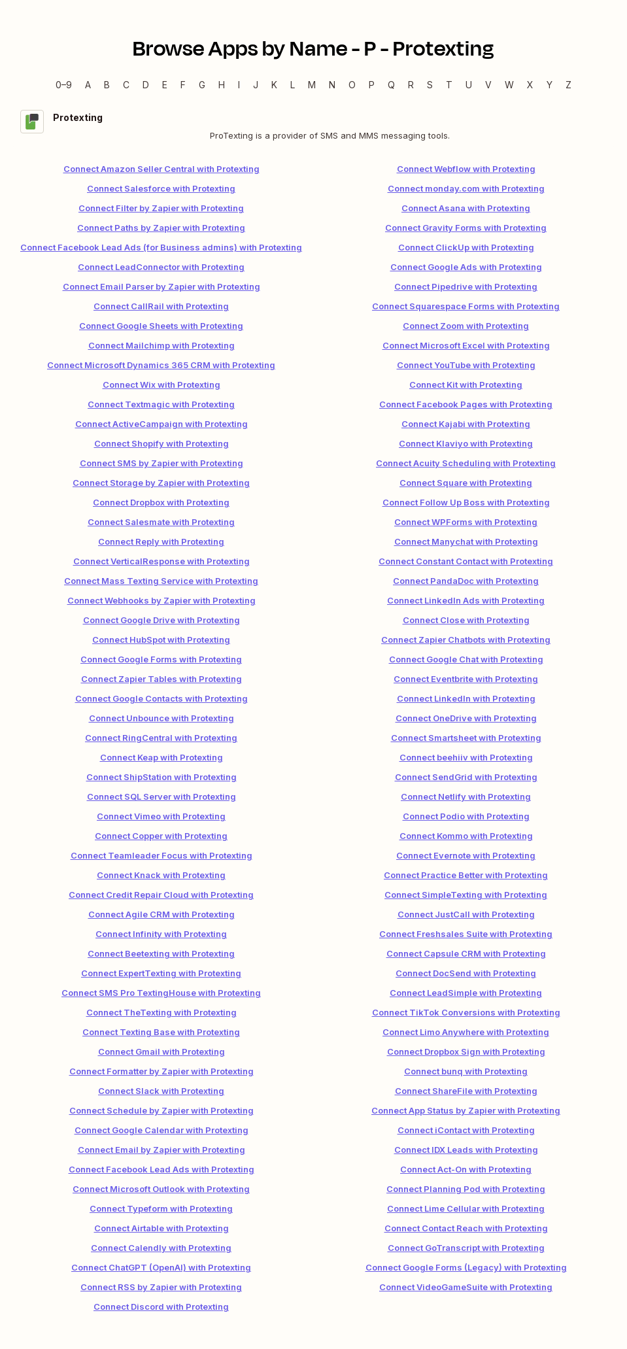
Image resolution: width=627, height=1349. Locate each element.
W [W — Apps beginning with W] (509, 84)
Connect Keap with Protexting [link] (161, 757)
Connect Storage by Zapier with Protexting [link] (161, 482)
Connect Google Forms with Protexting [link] (161, 659)
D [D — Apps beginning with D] (146, 84)
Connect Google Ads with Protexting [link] (466, 267)
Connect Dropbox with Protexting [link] (161, 502)
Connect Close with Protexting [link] (466, 620)
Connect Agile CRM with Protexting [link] (161, 914)
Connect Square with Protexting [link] (465, 482)
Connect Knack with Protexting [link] (161, 875)
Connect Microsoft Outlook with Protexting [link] (161, 1189)
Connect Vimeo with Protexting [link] (161, 816)
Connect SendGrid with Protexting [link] (466, 777)
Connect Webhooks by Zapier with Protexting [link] (161, 600)
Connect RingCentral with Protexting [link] (161, 737)
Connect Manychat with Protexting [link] (466, 541)
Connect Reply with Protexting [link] (161, 541)
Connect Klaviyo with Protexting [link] (466, 443)
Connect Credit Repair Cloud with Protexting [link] (161, 894)
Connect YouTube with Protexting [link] (466, 365)
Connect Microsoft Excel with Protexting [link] (466, 345)
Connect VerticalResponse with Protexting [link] (161, 561)
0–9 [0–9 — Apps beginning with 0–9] (64, 84)
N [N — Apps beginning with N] (332, 84)
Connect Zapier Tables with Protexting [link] (161, 679)
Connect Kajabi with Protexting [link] (465, 423)
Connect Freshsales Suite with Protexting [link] (465, 934)
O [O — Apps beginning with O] (352, 84)
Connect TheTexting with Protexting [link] (161, 1012)
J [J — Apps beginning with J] (255, 84)
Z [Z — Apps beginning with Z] (568, 84)
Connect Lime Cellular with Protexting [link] (466, 1208)
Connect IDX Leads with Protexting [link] (466, 1149)
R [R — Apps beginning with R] (411, 84)
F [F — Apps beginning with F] (183, 84)
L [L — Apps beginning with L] (292, 84)
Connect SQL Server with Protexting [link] (161, 796)
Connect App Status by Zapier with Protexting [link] (465, 1110)
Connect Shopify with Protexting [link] (161, 443)
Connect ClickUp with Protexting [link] (466, 247)
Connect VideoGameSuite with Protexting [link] (465, 1287)
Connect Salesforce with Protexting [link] (161, 188)
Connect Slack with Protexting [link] (161, 1090)
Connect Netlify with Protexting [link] (466, 796)
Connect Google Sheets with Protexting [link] (161, 325)
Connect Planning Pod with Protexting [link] (465, 1189)
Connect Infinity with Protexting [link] (161, 934)
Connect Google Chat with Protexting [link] (466, 659)
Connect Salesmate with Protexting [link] (161, 522)
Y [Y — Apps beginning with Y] (549, 84)
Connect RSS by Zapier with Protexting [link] (161, 1287)
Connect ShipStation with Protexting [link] (161, 777)
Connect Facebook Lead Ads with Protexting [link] (161, 1169)
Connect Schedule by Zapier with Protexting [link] (161, 1110)
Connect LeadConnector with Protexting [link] (161, 267)
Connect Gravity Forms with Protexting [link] (466, 227)
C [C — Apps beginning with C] (126, 84)
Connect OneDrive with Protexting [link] (466, 718)
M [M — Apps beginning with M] (312, 84)
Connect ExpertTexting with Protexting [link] (161, 973)
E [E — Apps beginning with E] (164, 84)
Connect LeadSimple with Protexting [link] (466, 992)
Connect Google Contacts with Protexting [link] (161, 698)
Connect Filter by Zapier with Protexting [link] (161, 208)
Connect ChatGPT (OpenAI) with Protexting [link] (161, 1267)
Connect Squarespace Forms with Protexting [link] (466, 306)
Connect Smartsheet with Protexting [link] (466, 737)
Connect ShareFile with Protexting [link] (466, 1090)
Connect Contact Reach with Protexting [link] (466, 1228)
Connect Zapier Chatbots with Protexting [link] (466, 639)
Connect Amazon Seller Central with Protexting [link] (161, 168)
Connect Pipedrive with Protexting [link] (465, 286)
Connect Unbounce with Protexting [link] (161, 718)
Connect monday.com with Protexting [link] (466, 188)
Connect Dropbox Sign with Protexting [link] (466, 1051)
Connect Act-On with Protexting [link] (466, 1169)
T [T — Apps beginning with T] (449, 84)
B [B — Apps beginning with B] (107, 84)
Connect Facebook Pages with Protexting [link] (465, 404)
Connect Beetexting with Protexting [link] (161, 953)
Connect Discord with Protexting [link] (161, 1306)
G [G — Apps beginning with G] (202, 84)
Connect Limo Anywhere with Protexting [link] (465, 1032)
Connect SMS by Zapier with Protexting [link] (161, 463)
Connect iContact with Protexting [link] (466, 1130)
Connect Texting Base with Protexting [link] (161, 1032)
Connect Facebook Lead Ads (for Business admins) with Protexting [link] (161, 247)
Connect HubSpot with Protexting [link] (161, 639)
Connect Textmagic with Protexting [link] (161, 404)
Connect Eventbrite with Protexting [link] (466, 679)
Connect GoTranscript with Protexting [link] (466, 1247)
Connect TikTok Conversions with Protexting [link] (466, 1012)
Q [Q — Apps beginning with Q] (391, 84)
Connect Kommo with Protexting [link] (466, 835)
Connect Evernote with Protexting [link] (465, 855)
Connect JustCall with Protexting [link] (466, 914)
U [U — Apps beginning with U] (469, 84)
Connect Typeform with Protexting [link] (161, 1208)
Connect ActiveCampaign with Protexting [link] (161, 423)
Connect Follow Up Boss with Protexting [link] (466, 502)
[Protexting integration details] (313, 126)
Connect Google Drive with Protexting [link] (161, 620)
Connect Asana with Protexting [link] (465, 208)
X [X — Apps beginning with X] (530, 84)
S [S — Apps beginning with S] (430, 84)
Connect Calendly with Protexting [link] (161, 1247)
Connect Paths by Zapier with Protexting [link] (161, 227)
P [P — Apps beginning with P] (372, 84)
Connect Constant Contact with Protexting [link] (466, 561)
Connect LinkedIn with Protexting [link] (466, 698)
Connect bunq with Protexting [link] (466, 1071)
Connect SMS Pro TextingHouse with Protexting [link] (161, 992)
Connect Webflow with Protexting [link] (466, 168)
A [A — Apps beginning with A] (88, 84)
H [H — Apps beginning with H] (221, 84)
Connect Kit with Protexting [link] (465, 384)
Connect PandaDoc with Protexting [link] (466, 580)
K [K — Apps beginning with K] (274, 84)
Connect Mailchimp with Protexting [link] (161, 345)
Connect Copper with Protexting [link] (161, 835)
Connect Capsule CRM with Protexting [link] (466, 953)
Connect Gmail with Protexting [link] (161, 1051)
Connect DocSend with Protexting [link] (466, 973)
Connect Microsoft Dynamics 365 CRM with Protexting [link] (161, 365)
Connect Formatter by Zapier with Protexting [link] (161, 1071)
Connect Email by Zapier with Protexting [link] (161, 1149)
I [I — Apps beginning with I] (239, 84)
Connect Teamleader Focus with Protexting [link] (161, 855)
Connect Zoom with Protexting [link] (466, 325)
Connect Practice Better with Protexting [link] (466, 875)
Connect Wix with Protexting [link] (161, 384)
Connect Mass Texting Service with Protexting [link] (161, 580)
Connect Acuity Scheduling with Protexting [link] (466, 463)
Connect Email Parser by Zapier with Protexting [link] (161, 286)
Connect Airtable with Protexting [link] (161, 1228)
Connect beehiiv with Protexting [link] (466, 757)
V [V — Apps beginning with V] (488, 84)
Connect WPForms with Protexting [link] (465, 522)
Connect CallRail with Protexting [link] (161, 306)
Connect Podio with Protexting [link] (466, 816)
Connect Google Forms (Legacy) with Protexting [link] (466, 1267)
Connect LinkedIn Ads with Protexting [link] (466, 600)
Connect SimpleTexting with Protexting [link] (465, 894)
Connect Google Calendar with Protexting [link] (161, 1130)
